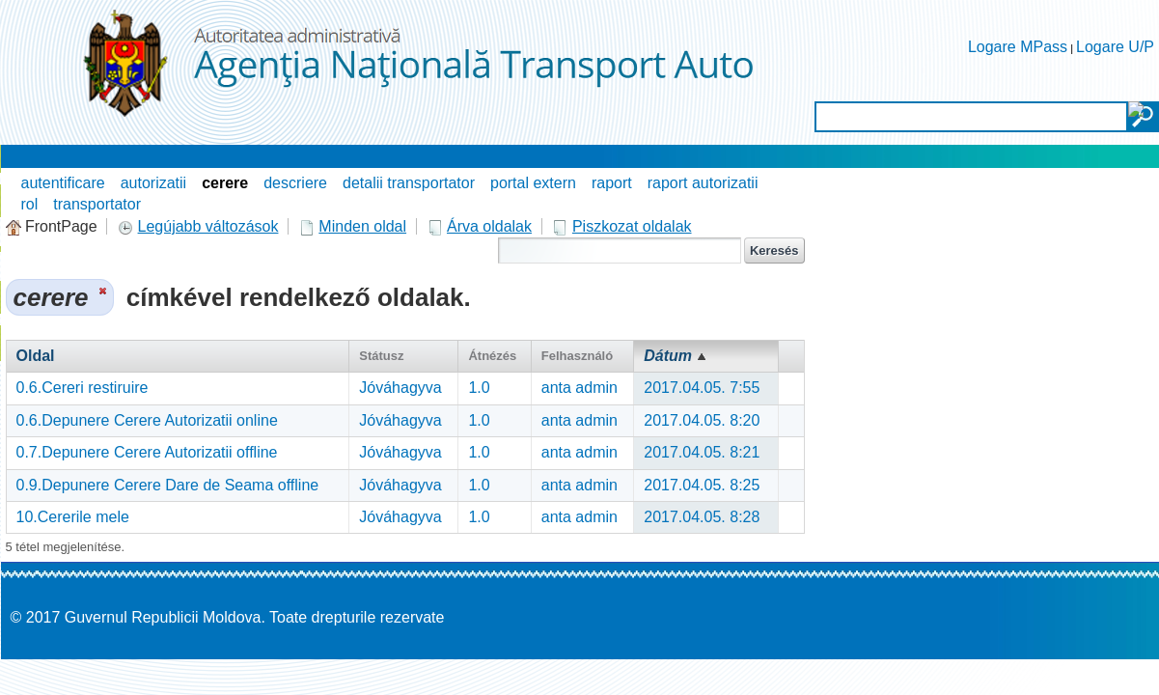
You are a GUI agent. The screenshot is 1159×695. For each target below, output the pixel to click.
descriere (295, 183)
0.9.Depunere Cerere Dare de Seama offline (167, 485)
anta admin (579, 387)
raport (612, 183)
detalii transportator (409, 183)
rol (30, 204)
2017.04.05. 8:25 (701, 485)
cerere (225, 183)
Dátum (668, 356)
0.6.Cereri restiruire (82, 387)
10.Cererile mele (72, 517)
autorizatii (153, 183)
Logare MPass (1017, 47)
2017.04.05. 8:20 (701, 420)
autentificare (63, 183)
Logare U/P (1115, 47)
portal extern (533, 183)
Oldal (35, 356)
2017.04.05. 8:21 (701, 452)
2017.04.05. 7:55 (701, 387)
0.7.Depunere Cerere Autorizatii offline (147, 452)
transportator (97, 204)
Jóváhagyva (400, 387)
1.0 (478, 387)
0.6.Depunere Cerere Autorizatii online (147, 420)
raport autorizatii (703, 183)
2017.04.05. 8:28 (701, 517)
